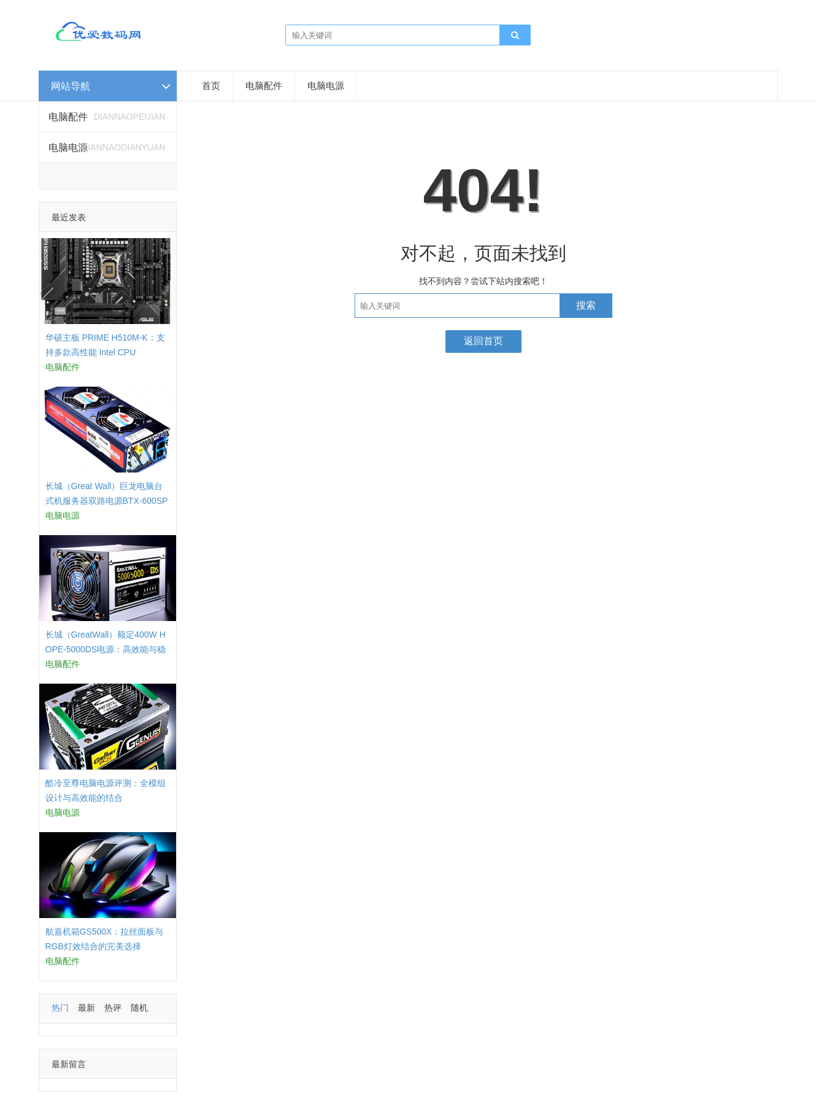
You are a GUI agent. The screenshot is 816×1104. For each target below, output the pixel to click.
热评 (112, 1008)
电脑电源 (325, 85)
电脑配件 (263, 85)
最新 (86, 1008)
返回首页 (483, 341)
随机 (139, 1008)
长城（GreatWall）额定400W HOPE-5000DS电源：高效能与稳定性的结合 (105, 649)
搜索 (586, 305)
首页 (211, 85)
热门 (60, 1008)
